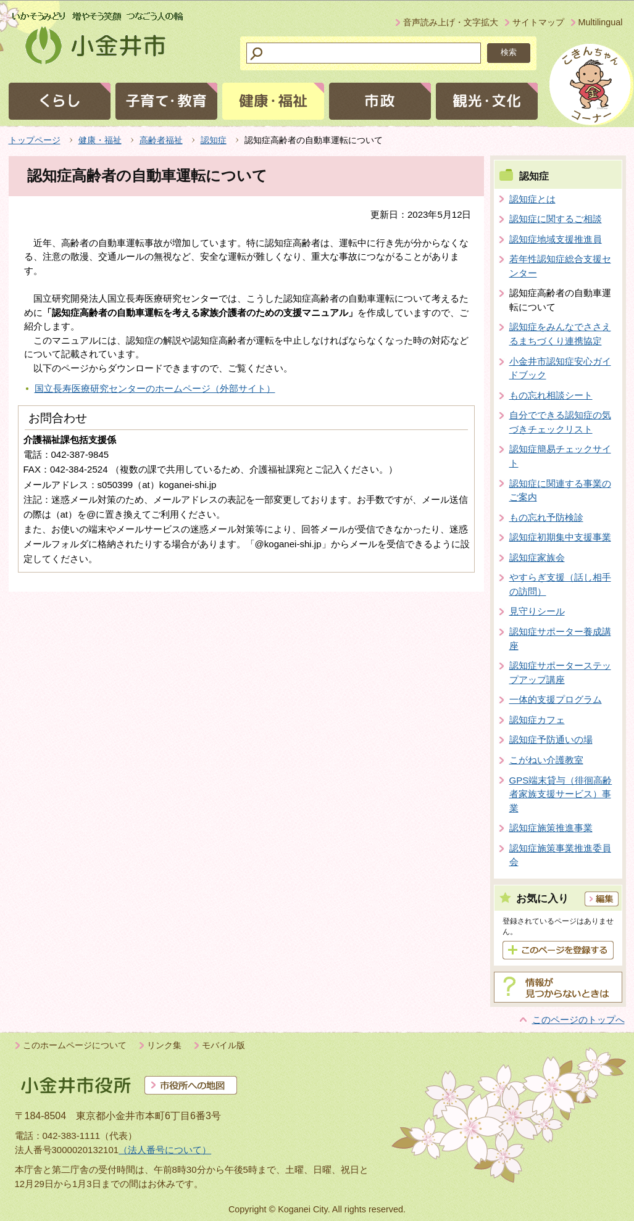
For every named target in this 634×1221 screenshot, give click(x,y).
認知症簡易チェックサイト (560, 456)
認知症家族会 (537, 557)
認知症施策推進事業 (551, 827)
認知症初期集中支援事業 (560, 537)
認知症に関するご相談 (555, 218)
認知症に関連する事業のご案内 (560, 490)
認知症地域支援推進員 (555, 239)
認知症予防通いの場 (551, 739)
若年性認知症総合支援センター (560, 266)
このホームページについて (75, 1045)
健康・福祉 (100, 140)
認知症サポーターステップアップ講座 (560, 672)
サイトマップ (538, 22)
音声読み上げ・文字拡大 (450, 22)
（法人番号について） (165, 1149)
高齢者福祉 (161, 140)
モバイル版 (223, 1045)
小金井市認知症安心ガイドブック (560, 368)
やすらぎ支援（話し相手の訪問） (560, 584)
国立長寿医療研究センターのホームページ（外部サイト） (155, 388)
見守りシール (537, 611)
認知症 (214, 140)
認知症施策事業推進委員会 (560, 855)
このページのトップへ (578, 1019)
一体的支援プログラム (555, 699)
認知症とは (532, 199)
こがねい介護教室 (546, 760)
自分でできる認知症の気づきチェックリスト (560, 422)
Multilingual (600, 22)
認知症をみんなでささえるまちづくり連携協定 (560, 333)
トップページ (34, 140)
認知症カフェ (537, 719)
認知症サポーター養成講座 (560, 638)
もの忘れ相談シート (551, 395)
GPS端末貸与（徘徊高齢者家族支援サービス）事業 (560, 794)
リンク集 (164, 1045)
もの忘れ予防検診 (546, 517)
